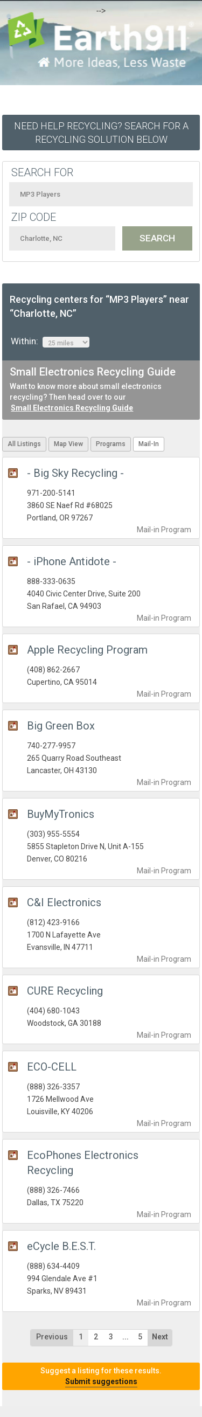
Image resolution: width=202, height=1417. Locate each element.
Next (160, 1336)
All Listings (24, 444)
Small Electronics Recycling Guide (72, 408)
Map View (68, 444)
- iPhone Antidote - (71, 561)
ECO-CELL (51, 1066)
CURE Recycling (65, 990)
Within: (50, 342)
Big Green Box (61, 725)
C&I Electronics (64, 902)
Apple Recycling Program (87, 649)
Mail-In (148, 444)
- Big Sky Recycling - (75, 473)
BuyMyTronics (60, 814)
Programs (111, 444)
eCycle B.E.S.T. (61, 1246)
